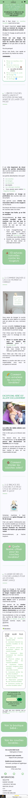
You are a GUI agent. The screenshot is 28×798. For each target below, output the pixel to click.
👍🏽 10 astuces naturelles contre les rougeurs (14, 256)
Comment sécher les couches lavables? (14, 673)
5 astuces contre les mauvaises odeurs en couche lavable (14, 649)
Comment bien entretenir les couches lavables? (14, 655)
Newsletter (6, 780)
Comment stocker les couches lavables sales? (14, 684)
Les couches (9, 179)
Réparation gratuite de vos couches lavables (14, 680)
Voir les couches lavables (14, 741)
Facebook (6, 774)
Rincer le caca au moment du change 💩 (14, 66)
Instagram (23, 774)
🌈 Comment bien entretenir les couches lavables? (14, 378)
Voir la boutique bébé (14, 726)
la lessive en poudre (17, 619)
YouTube (14, 774)
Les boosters (9, 183)
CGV (4, 788)
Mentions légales (8, 786)
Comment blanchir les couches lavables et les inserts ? (14, 643)
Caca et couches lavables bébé (14, 639)
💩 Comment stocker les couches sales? (14, 465)
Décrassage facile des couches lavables (14, 676)
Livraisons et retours (9, 784)
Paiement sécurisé (8, 782)
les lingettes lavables (14, 190)
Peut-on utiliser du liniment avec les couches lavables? (14, 660)
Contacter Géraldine (9, 793)
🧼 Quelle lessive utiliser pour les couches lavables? (14, 551)
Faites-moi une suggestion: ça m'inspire (14, 712)
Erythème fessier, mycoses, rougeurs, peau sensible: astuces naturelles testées (14, 667)
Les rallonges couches (12, 187)
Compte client (7, 790)
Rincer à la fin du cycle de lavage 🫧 (14, 74)
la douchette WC (15, 344)
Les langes (8, 181)
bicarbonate (18, 235)
